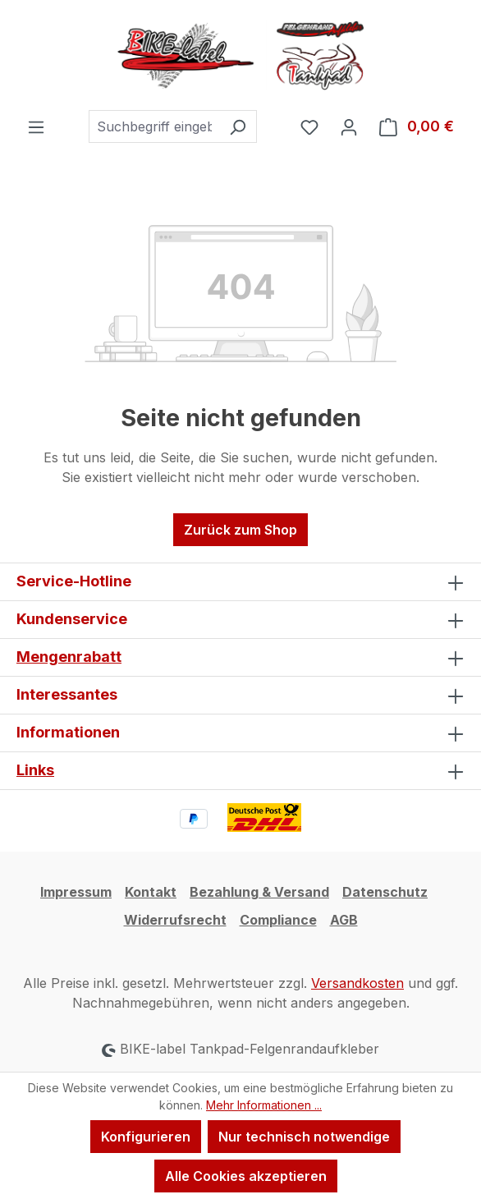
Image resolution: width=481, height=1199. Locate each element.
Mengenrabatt (68, 656)
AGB (344, 920)
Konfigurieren (145, 1136)
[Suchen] (237, 126)
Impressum (76, 892)
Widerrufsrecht (175, 920)
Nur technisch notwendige (304, 1136)
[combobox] (154, 126)
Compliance (278, 920)
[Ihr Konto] (349, 126)
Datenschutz (385, 892)
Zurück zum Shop (240, 529)
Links (35, 770)
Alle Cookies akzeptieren (246, 1176)
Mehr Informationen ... (264, 1105)
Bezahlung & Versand (259, 892)
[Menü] (36, 126)
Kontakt (150, 892)
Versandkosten (357, 983)
